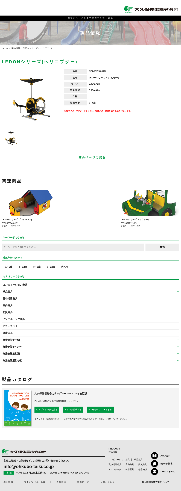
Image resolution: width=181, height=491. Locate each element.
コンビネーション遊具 (15, 284)
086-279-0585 (60, 472)
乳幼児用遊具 (10, 298)
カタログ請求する (73, 409)
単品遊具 (138, 459)
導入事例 (8, 482)
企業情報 (61, 482)
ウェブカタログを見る (46, 409)
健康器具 (129, 469)
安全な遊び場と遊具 (34, 482)
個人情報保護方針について (155, 482)
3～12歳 (23, 266)
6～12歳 (51, 266)
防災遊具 (8, 312)
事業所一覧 (83, 482)
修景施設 (142, 469)
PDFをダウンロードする (100, 409)
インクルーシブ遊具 (14, 319)
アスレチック (10, 326)
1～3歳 (8, 266)
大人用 (64, 266)
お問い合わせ (107, 482)
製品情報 (15, 48)
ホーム (5, 48)
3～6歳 (36, 266)
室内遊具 (8, 305)
